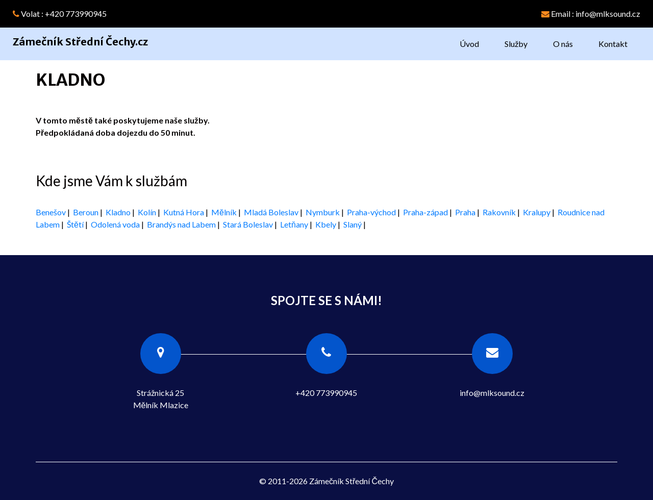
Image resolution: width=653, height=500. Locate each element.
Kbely (325, 224)
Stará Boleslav (248, 224)
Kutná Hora (183, 212)
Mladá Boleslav (271, 212)
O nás (563, 43)
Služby (516, 43)
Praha (465, 212)
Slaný (352, 224)
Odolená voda (115, 224)
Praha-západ (425, 212)
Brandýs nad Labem (181, 224)
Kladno (118, 212)
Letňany (294, 224)
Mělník (224, 212)
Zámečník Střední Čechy (351, 481)
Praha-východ (371, 212)
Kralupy (536, 212)
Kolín (147, 212)
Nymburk (323, 212)
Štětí (75, 224)
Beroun (85, 212)
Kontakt (612, 43)
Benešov (51, 212)
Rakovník (499, 212)
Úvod (469, 43)
